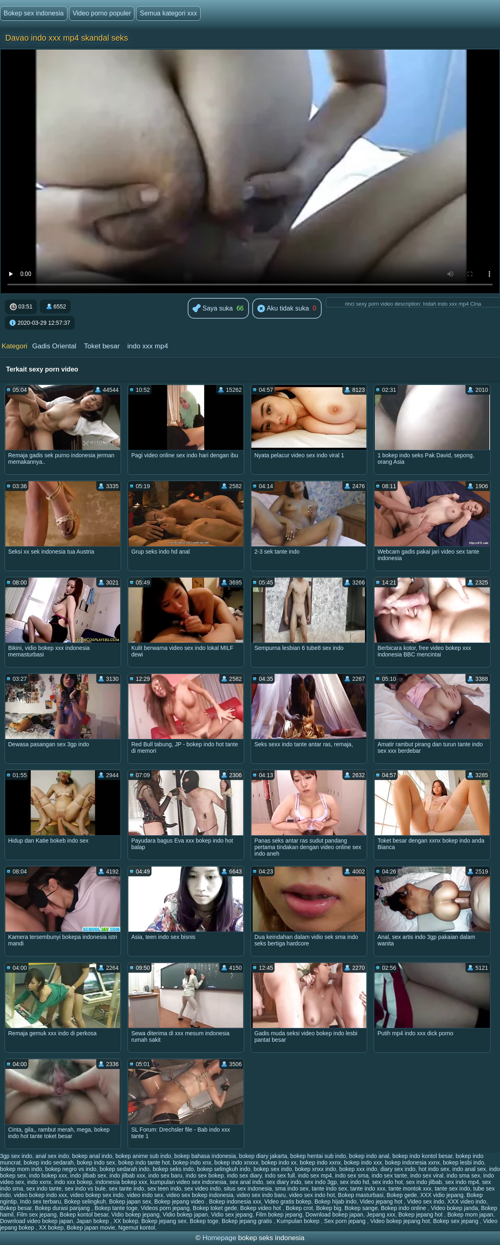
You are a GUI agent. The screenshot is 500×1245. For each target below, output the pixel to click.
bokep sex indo (272, 1169)
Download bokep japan (334, 1214)
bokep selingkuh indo (224, 1169)
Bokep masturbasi (360, 1195)
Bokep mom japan (470, 1214)
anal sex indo (52, 1156)
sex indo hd (354, 1182)
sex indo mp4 (462, 1182)
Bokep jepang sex (163, 1221)
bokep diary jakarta (263, 1156)
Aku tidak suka (283, 308)
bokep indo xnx (192, 1162)
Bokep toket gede (215, 1208)
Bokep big (328, 1208)
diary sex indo (397, 1169)
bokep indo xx (279, 1162)
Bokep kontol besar (84, 1214)
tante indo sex (329, 1188)
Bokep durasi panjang (63, 1208)
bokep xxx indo (358, 1169)
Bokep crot (299, 1208)
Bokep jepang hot (421, 1214)
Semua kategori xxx (168, 13)
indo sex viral (427, 1175)
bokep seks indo (173, 1169)
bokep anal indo (92, 1156)
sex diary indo (283, 1182)
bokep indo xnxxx (236, 1162)
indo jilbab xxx (127, 1175)
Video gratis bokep (288, 1201)
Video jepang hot (382, 1201)
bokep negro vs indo (70, 1169)
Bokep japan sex (130, 1201)
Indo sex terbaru (40, 1201)
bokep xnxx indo (315, 1169)
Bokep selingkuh (85, 1201)
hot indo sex (434, 1169)
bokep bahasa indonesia (205, 1156)
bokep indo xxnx (320, 1162)
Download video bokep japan (36, 1221)
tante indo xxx (367, 1188)
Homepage (219, 1238)
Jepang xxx (380, 1214)
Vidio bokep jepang (135, 1214)
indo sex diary (244, 1175)
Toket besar (102, 346)
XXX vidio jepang (441, 1195)
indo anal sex (469, 1169)
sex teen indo (164, 1188)
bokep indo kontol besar (422, 1156)
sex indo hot (387, 1182)
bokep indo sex (96, 1162)
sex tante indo (126, 1188)
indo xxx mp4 (148, 346)
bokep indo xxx (363, 1162)
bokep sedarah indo (124, 1169)
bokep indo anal (369, 1156)
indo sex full (280, 1175)
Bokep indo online (404, 1208)
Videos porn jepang (165, 1208)
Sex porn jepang (345, 1221)
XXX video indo (466, 1201)
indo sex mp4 (315, 1175)
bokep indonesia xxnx (412, 1162)
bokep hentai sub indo (318, 1156)
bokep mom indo (21, 1169)
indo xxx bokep (73, 1182)
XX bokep (125, 1221)
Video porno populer (102, 13)
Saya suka (213, 308)
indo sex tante (389, 1175)
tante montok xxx (410, 1188)
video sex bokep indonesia (199, 1195)
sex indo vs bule (85, 1188)
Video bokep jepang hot (400, 1221)
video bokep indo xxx (40, 1195)
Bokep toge (204, 1221)
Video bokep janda (454, 1208)
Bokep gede (402, 1195)
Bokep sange (361, 1208)
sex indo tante (44, 1188)
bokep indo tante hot (144, 1162)
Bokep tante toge (116, 1208)
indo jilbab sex (88, 1175)
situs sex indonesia (248, 1188)
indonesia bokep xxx (121, 1182)
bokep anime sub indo (143, 1156)
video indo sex (145, 1195)
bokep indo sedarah (49, 1162)
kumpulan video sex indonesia (188, 1182)
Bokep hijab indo (335, 1201)
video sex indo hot (312, 1195)
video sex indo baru (261, 1195)
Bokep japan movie (91, 1227)
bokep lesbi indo (463, 1162)
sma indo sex (291, 1188)
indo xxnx (39, 1182)
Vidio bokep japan (185, 1214)
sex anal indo (246, 1182)
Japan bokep (93, 1221)
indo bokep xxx (48, 1175)
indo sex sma (351, 1175)
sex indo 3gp (321, 1182)
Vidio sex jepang (231, 1214)
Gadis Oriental (54, 346)
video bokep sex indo (97, 1195)
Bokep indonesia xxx (235, 1201)
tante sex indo (452, 1188)
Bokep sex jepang (456, 1221)
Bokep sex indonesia (34, 13)
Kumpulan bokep (299, 1221)
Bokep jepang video (180, 1201)
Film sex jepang (36, 1214)
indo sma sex (463, 1175)
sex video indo (202, 1188)
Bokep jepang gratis (248, 1221)
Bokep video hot (261, 1208)
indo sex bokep (205, 1175)
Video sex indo (425, 1201)
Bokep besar (16, 1208)
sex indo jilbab (424, 1182)
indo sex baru (165, 1175)
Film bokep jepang (279, 1214)
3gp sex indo (16, 1156)
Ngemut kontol (136, 1227)
